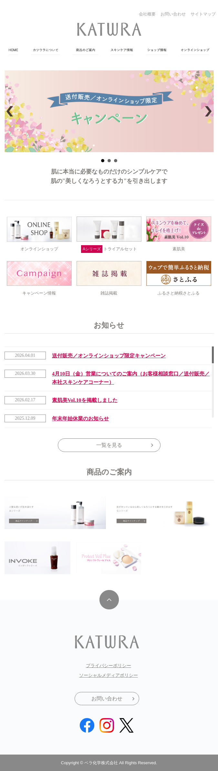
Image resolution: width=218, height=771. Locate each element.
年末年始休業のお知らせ (80, 418)
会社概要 (147, 14)
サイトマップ (203, 14)
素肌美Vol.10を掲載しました (85, 400)
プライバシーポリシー (108, 665)
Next (206, 111)
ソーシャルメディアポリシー (108, 675)
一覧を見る (109, 445)
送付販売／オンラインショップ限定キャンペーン (109, 355)
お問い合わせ (173, 14)
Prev (11, 111)
